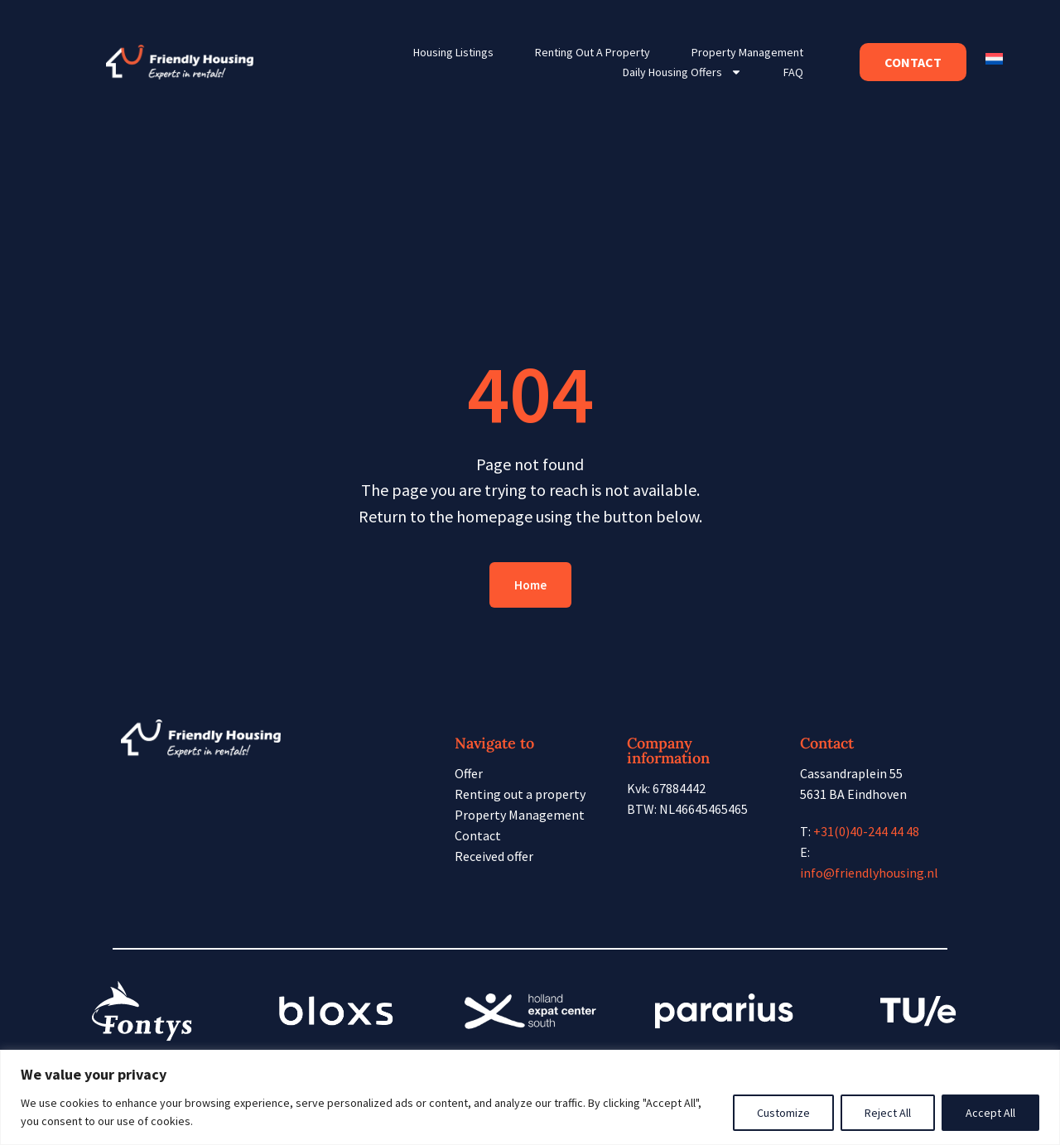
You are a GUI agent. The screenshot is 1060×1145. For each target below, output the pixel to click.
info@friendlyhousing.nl (869, 872)
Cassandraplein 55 (851, 773)
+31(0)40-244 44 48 (866, 831)
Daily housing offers (682, 72)
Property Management (747, 52)
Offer (469, 773)
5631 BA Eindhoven (853, 794)
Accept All (990, 1112)
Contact (478, 835)
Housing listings (453, 52)
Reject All (888, 1112)
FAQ (793, 72)
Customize (783, 1112)
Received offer (494, 856)
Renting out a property (592, 52)
